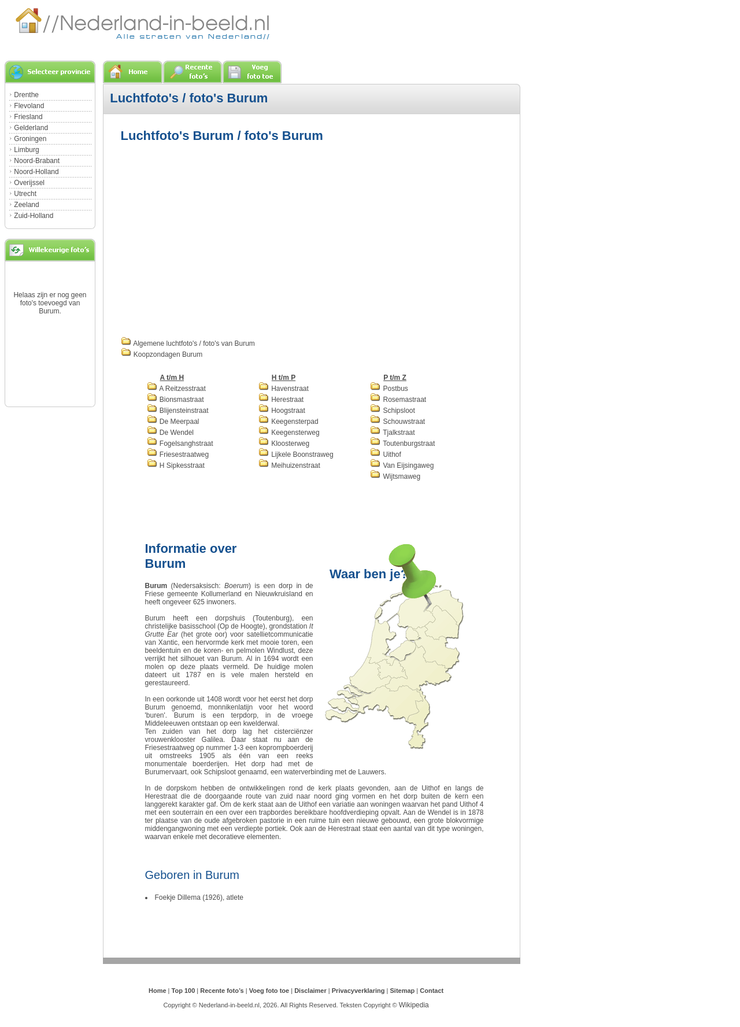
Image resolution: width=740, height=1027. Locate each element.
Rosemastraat (398, 400)
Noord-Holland (36, 172)
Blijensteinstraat (178, 411)
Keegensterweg (289, 432)
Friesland (28, 117)
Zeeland (26, 205)
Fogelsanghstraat (180, 443)
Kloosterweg (283, 443)
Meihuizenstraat (289, 465)
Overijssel (29, 183)
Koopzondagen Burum (162, 354)
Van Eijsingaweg (402, 465)
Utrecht (25, 194)
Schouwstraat (397, 422)
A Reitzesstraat (176, 389)
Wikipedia (414, 1005)
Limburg (26, 150)
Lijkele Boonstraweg (296, 454)
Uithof (385, 454)
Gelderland (31, 128)
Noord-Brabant (37, 161)
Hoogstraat (281, 411)
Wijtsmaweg (395, 476)
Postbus (389, 389)
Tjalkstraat (392, 432)
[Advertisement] (218, 238)
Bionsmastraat (175, 400)
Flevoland (29, 106)
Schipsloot (392, 411)
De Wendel (170, 432)
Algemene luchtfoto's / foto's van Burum (188, 343)
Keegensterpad (288, 422)
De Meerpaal (173, 422)
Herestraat (281, 400)
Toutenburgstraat (402, 443)
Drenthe (26, 95)
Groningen (30, 139)
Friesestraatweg (178, 454)
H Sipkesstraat (176, 465)
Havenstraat (283, 389)
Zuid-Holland (33, 216)
